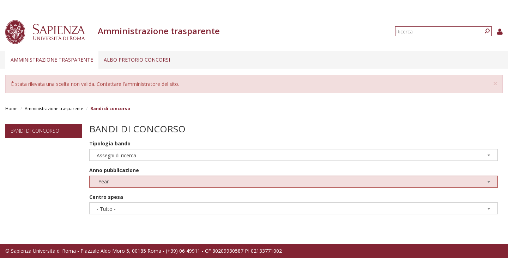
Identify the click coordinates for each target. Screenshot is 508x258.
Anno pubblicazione (114, 170)
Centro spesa (106, 197)
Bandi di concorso (35, 130)
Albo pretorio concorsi (137, 59)
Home (11, 109)
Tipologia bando (110, 143)
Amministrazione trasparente (52, 59)
